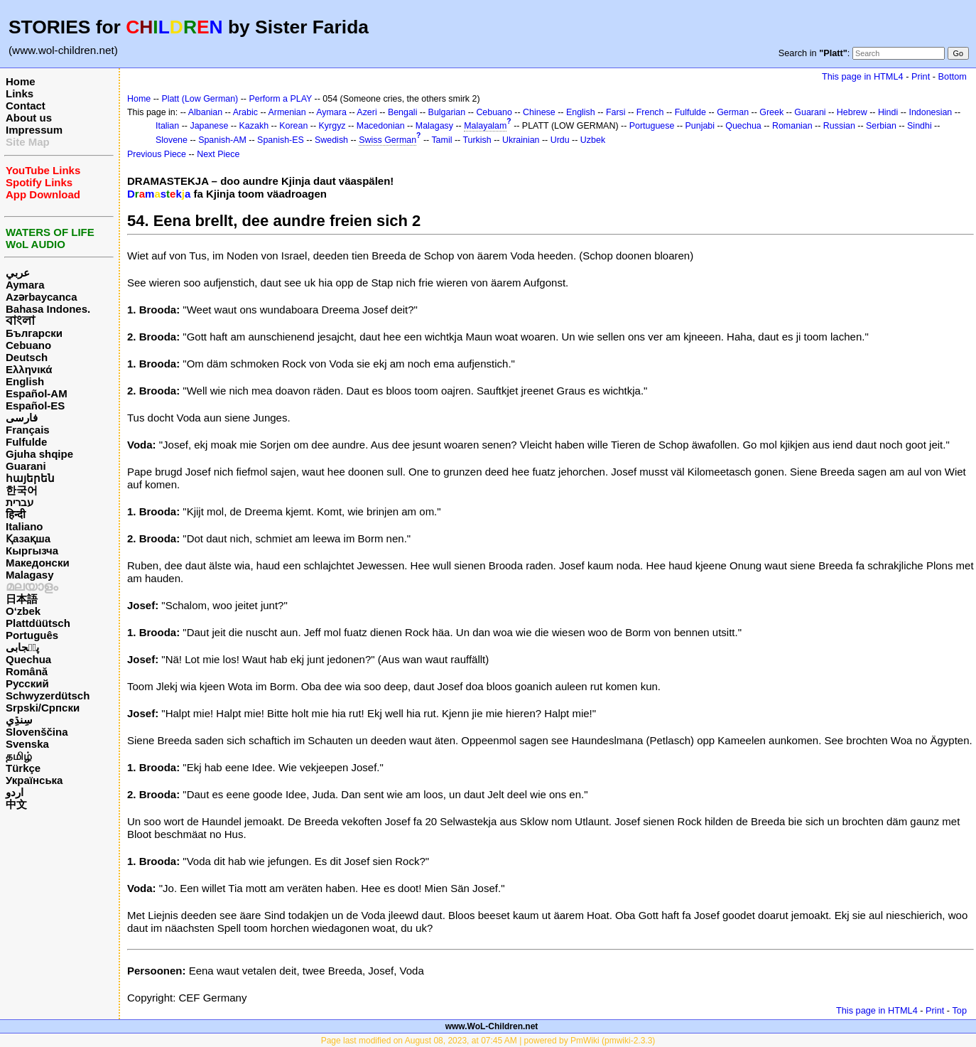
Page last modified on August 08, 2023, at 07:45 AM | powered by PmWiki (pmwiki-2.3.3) (488, 1041)
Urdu (560, 140)
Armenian (286, 112)
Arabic (245, 112)
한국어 (22, 490)
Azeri (366, 112)
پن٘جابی (22, 647)
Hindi (888, 112)
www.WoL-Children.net (491, 1026)
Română (27, 671)
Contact (25, 106)
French (650, 112)
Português (32, 635)
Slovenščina (37, 732)
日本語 (22, 599)
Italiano (24, 526)
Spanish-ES (280, 140)
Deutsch (27, 357)
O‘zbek (23, 611)
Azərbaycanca (41, 297)
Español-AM (36, 393)
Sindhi (919, 126)
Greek (771, 112)
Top (959, 1010)
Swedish (331, 140)
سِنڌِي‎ (19, 720)
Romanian (792, 126)
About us (29, 118)
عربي (18, 273)
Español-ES (35, 405)
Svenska (27, 744)
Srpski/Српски (43, 708)
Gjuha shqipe (39, 454)
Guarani (26, 466)
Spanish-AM (222, 140)
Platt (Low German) (199, 99)
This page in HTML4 (863, 76)
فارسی (22, 418)
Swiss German (387, 140)
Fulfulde (26, 442)
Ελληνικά (29, 369)
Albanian (205, 112)
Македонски (38, 563)
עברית (19, 502)
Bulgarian (447, 112)
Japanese (209, 126)
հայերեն (30, 478)
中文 (16, 804)
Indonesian (930, 112)
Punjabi (700, 126)
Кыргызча (32, 550)
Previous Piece (156, 154)
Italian (167, 126)
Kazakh (254, 126)
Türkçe (23, 768)
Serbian (881, 126)
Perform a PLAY (280, 99)
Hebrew (852, 112)
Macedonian (381, 126)
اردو (14, 792)
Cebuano (28, 345)
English (25, 381)
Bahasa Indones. (48, 309)
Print (920, 76)
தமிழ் (19, 756)
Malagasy (30, 575)
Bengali (403, 112)
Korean (293, 126)
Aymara (25, 285)
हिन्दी (16, 514)
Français (28, 430)
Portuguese (652, 126)
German (733, 112)
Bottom (952, 76)
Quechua (28, 659)
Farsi (616, 112)
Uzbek (592, 140)
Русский (27, 683)
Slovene (172, 140)
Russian (839, 126)
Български (34, 333)
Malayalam (485, 126)
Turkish (476, 140)
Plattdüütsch (38, 623)
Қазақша (28, 538)
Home (21, 81)
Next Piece (218, 154)
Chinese (539, 112)
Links (19, 93)
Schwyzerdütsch (48, 695)
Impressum (34, 130)
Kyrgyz (332, 126)
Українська (34, 780)
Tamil (441, 140)
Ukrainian (521, 140)
